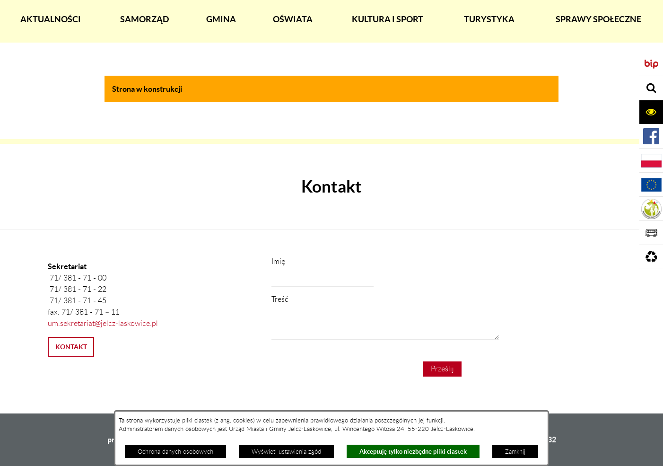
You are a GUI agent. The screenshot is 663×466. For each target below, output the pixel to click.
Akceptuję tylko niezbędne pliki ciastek (413, 451)
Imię (278, 261)
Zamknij (515, 451)
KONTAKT (71, 347)
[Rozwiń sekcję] (651, 88)
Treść (279, 299)
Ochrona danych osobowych (175, 451)
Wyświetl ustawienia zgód (286, 451)
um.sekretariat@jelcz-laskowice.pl (103, 323)
